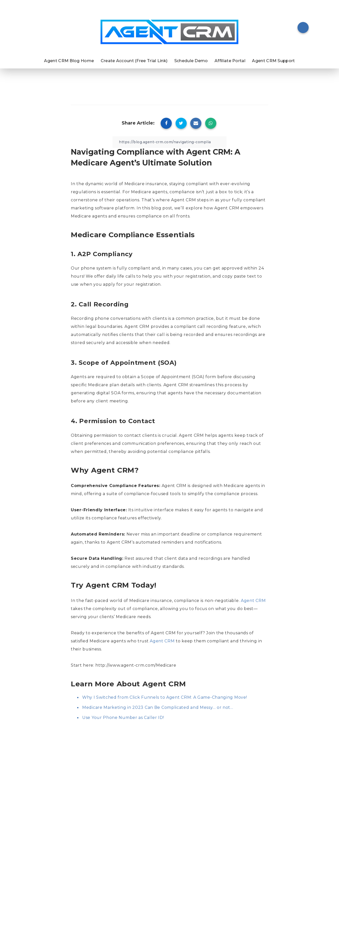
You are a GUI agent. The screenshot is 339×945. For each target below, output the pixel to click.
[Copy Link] (169, 142)
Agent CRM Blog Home (69, 60)
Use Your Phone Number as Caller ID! (123, 717)
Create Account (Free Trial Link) (134, 60)
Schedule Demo (191, 60)
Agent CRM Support (273, 60)
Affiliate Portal (230, 60)
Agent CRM (253, 600)
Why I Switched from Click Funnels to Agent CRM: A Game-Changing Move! (164, 697)
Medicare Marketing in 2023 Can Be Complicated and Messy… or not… (157, 707)
